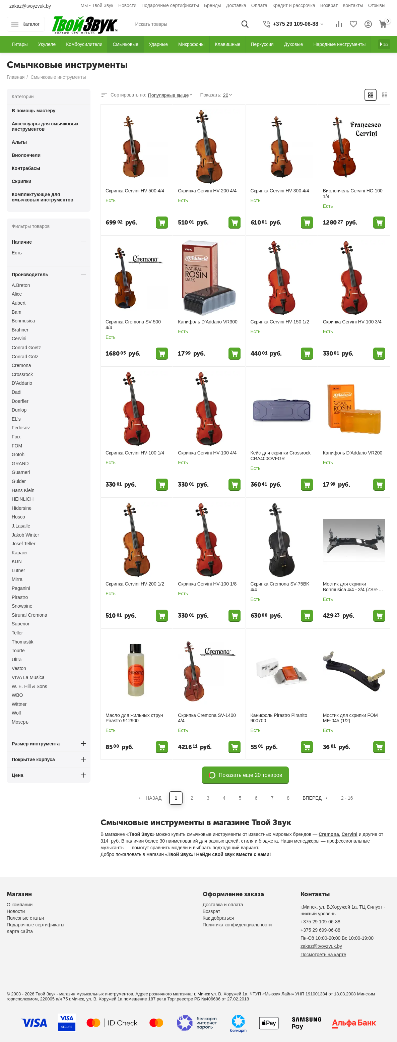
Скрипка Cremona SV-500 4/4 (133, 324)
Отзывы (376, 5)
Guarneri (21, 472)
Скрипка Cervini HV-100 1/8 (207, 584)
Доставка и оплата (223, 904)
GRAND (20, 463)
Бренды (212, 5)
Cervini (349, 834)
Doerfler (20, 401)
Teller (17, 632)
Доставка (236, 5)
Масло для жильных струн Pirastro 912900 (134, 718)
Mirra (17, 579)
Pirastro (20, 597)
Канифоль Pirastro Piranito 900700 (279, 718)
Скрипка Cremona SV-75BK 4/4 (280, 586)
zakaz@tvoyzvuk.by (30, 6)
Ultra (17, 659)
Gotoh (18, 454)
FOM (17, 445)
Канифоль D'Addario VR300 (208, 321)
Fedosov (21, 427)
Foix (16, 436)
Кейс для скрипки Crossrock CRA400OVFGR (281, 455)
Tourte (18, 650)
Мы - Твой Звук (96, 5)
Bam (16, 312)
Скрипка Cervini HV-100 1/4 (135, 452)
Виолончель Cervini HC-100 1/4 (353, 193)
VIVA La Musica (28, 677)
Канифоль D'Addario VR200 (353, 452)
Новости (127, 5)
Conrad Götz (25, 356)
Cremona (329, 834)
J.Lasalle (21, 526)
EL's (16, 419)
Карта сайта (20, 931)
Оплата (259, 5)
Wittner (19, 704)
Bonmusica (23, 320)
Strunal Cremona (29, 615)
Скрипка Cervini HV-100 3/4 (352, 321)
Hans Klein (23, 490)
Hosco (18, 516)
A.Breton (21, 285)
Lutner (18, 570)
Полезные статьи (25, 918)
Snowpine (22, 606)
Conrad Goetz (26, 347)
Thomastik (23, 642)
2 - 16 (347, 798)
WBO (17, 695)
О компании (19, 904)
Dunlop (19, 410)
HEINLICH (23, 499)
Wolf (16, 713)
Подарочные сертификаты (170, 5)
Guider (19, 481)
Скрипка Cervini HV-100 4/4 (207, 452)
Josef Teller (24, 543)
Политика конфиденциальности (237, 924)
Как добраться (218, 918)
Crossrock (22, 374)
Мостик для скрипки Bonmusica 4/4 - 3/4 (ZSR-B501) (351, 587)
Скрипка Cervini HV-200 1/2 (135, 584)
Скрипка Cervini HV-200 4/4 (207, 190)
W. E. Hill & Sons (29, 686)
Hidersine (21, 508)
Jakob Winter (25, 535)
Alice (17, 294)
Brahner (20, 329)
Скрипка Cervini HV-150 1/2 (280, 321)
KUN (17, 561)
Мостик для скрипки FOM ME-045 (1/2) (350, 718)
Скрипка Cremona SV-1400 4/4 (207, 718)
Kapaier (20, 552)
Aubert (18, 303)
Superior (20, 623)
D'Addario (22, 383)
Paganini (21, 588)
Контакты (353, 5)
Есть (17, 252)
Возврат (329, 5)
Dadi (16, 392)
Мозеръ (20, 722)
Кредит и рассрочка (293, 5)
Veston (19, 668)
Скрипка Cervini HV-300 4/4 (280, 190)
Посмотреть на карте (323, 954)
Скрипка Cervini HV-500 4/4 (135, 190)
